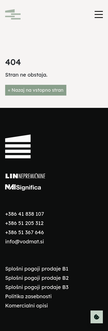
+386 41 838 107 (24, 214)
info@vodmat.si (24, 241)
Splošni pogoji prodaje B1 (36, 268)
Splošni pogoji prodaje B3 (36, 287)
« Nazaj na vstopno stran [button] (36, 90)
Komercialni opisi (26, 305)
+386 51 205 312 (24, 223)
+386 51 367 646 (24, 232)
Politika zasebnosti (28, 296)
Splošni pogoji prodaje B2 (37, 278)
